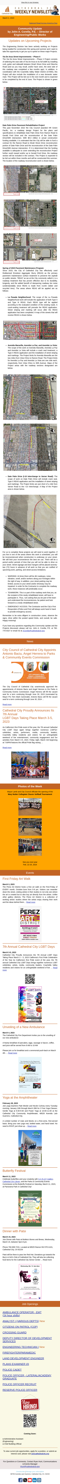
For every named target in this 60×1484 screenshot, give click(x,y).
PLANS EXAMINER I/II (16, 1364)
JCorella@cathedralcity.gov (34, 631)
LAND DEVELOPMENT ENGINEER (23, 1358)
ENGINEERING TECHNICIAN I (21, 1347)
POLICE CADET (12, 1369)
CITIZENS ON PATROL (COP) (20, 1326)
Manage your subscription (35, 1471)
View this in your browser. (30, 2)
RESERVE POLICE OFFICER (20, 1390)
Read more (7, 704)
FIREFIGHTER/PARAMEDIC (19, 1352)
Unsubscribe (20, 1471)
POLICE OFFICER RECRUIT (19, 1384)
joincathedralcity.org (40, 1454)
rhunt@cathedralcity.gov (30, 1466)
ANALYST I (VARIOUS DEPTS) (21, 1321)
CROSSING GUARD (14, 1332)
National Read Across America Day (43, 23)
